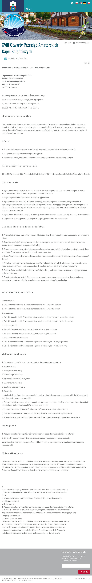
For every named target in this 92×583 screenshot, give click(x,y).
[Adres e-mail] (76, 566)
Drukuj (70, 42)
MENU (28, 9)
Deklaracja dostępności (25, 580)
